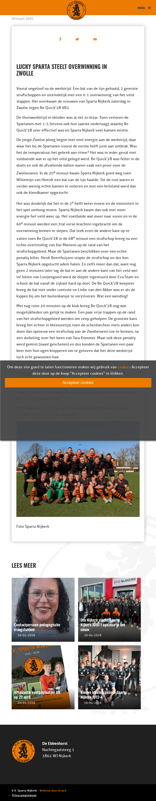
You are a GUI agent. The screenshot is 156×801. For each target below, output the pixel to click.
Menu (144, 7)
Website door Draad (53, 790)
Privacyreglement (24, 795)
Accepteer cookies (78, 383)
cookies (124, 367)
